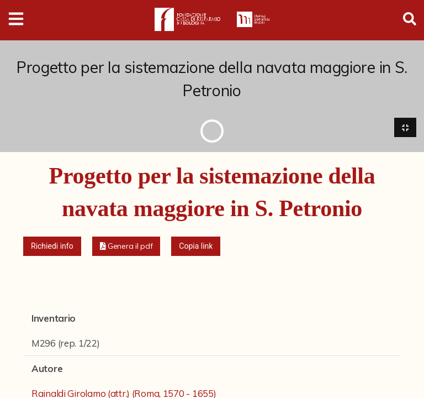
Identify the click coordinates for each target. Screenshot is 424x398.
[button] (126, 246)
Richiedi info (52, 246)
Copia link (196, 246)
